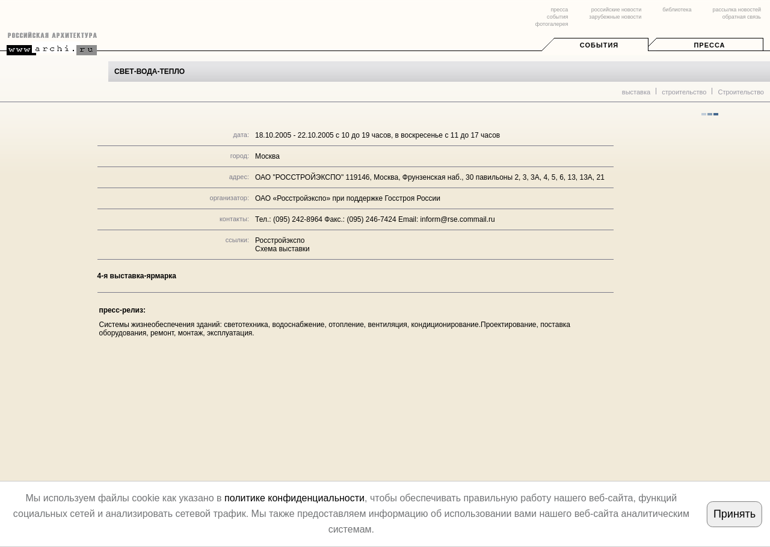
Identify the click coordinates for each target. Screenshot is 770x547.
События (599, 45)
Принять (734, 514)
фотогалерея (551, 24)
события (557, 17)
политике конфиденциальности (294, 498)
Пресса (709, 45)
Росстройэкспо (279, 240)
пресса (559, 10)
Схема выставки (282, 249)
